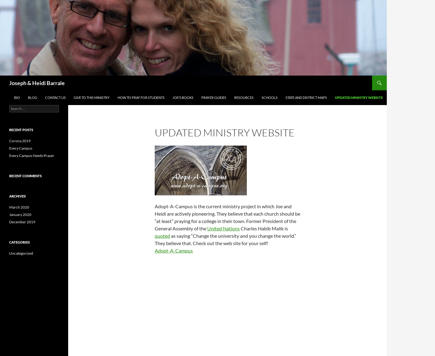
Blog (32, 98)
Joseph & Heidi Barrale (37, 83)
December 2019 (22, 222)
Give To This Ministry (92, 98)
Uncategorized (21, 253)
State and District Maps (306, 98)
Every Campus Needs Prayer (31, 155)
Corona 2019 (20, 141)
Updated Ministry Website (359, 98)
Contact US (55, 98)
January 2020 (20, 214)
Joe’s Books (183, 98)
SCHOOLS (270, 98)
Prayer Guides (213, 98)
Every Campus (20, 148)
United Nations (223, 228)
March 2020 (19, 207)
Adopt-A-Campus (174, 250)
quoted (162, 236)
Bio (17, 98)
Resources (244, 98)
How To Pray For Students (141, 98)
